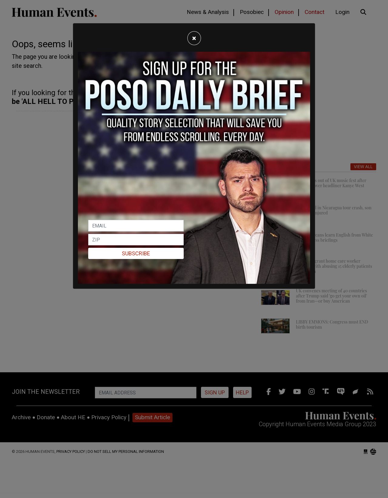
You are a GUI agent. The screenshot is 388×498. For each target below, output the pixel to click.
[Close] (194, 38)
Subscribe (136, 253)
